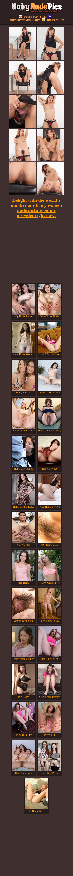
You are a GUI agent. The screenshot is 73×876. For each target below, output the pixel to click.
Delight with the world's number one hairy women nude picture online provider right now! (36, 208)
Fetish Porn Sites (32, 16)
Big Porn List (53, 19)
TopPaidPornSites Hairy (29, 18)
